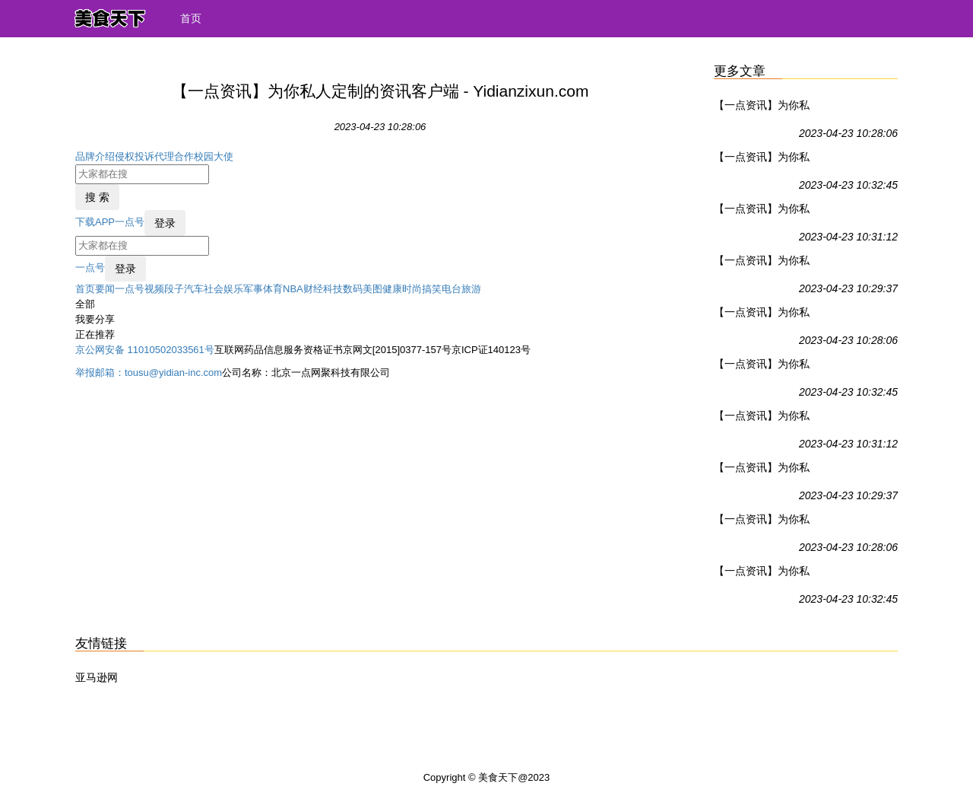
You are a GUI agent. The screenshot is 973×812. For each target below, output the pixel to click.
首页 (190, 18)
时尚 (412, 289)
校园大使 (213, 156)
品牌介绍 (95, 156)
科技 (333, 289)
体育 (273, 289)
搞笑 (432, 289)
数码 (353, 289)
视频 (154, 289)
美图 (372, 289)
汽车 (194, 289)
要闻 (105, 289)
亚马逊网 (96, 677)
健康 (392, 289)
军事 (253, 289)
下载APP (95, 222)
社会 (213, 289)
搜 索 (97, 197)
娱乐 (233, 289)
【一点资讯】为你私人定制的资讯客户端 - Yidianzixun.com (765, 108)
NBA (293, 289)
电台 (451, 289)
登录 (165, 223)
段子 (174, 289)
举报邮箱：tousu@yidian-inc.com (148, 372)
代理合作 (174, 156)
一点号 (129, 222)
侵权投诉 (134, 156)
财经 (313, 289)
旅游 (471, 289)
